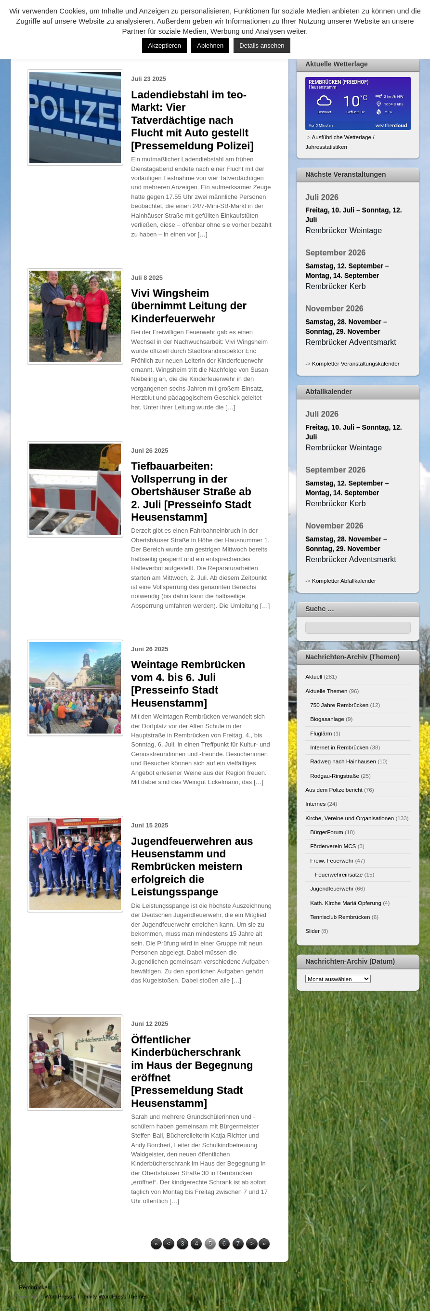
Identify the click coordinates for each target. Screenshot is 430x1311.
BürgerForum (326, 832)
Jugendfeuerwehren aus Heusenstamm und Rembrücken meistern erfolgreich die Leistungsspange (192, 866)
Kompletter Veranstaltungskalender (355, 363)
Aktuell (313, 676)
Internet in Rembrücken (339, 747)
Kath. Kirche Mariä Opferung (345, 903)
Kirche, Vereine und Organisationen (349, 818)
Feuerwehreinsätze (339, 874)
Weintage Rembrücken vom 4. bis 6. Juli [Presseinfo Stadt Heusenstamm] (188, 683)
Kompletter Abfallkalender (344, 580)
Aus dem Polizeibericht (334, 790)
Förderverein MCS (333, 846)
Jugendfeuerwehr (331, 888)
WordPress (58, 1296)
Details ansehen (261, 45)
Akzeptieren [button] (164, 45)
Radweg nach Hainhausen (343, 761)
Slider (312, 931)
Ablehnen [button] (210, 45)
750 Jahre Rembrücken (339, 705)
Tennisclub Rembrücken (340, 917)
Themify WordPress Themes (112, 1296)
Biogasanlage (327, 719)
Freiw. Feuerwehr (331, 860)
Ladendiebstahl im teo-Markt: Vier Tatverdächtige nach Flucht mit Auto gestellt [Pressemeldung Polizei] (192, 120)
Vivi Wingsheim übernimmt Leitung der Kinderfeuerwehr (189, 306)
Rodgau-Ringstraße (334, 776)
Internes (315, 803)
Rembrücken (35, 1287)
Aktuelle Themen (326, 691)
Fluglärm (321, 733)
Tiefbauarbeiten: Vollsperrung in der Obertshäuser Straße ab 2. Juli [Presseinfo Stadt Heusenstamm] (191, 491)
